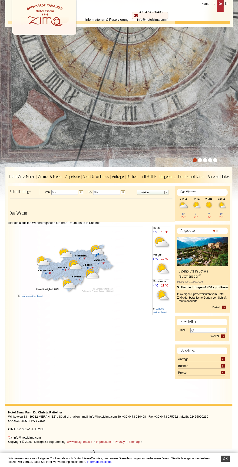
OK (225, 458)
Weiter (145, 192)
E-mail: (182, 330)
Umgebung (167, 176)
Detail (216, 307)
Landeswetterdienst (31, 296)
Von (47, 192)
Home (205, 4)
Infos (226, 176)
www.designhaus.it (79, 441)
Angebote (72, 176)
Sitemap (134, 441)
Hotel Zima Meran (22, 176)
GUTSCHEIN (148, 176)
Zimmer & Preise (50, 176)
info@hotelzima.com (27, 437)
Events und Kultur (191, 176)
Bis (90, 192)
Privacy (120, 441)
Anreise (213, 176)
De (220, 4)
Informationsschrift (99, 462)
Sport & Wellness (96, 176)
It (214, 4)
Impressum (103, 441)
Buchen (132, 176)
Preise (182, 372)
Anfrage (118, 176)
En (226, 4)
